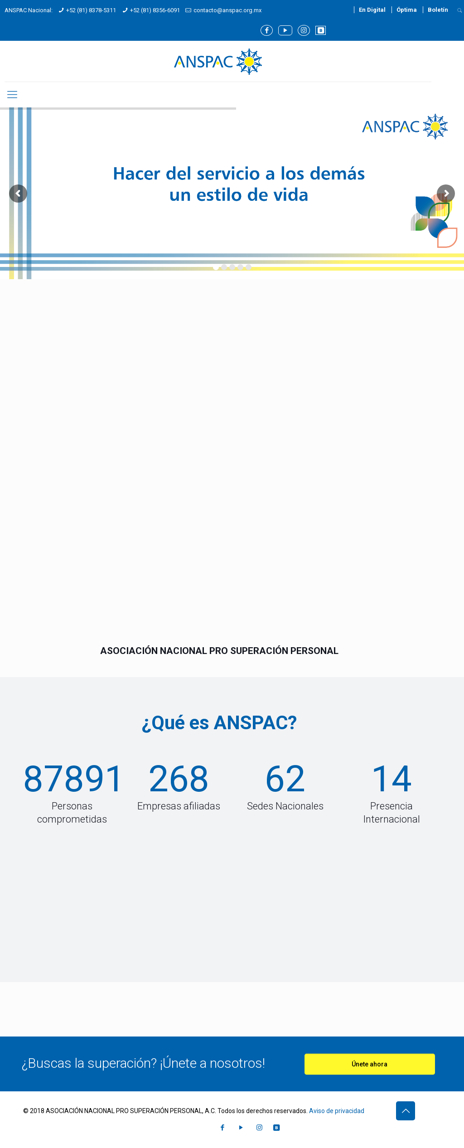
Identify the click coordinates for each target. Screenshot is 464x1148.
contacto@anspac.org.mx (227, 10)
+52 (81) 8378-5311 (91, 10)
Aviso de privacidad (336, 1110)
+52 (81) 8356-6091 (155, 10)
